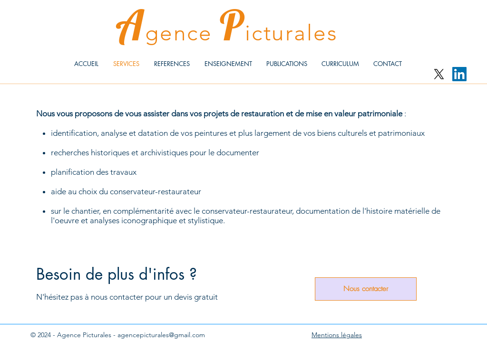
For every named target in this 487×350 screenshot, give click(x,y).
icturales (291, 32)
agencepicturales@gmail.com (161, 335)
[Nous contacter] (366, 289)
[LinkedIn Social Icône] (459, 74)
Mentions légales (337, 335)
